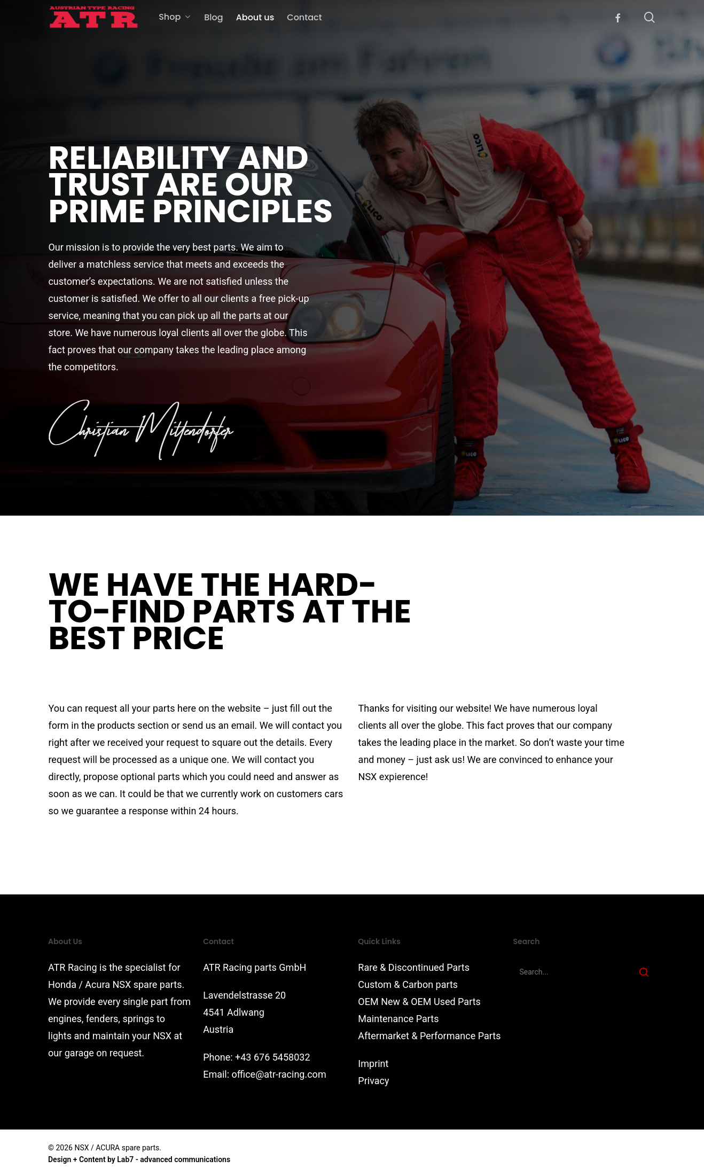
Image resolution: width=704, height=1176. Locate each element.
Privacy (373, 1080)
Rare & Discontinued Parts (414, 967)
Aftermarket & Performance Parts (429, 1035)
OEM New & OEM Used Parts (419, 1001)
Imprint (373, 1063)
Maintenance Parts (398, 1018)
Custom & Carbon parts (408, 984)
